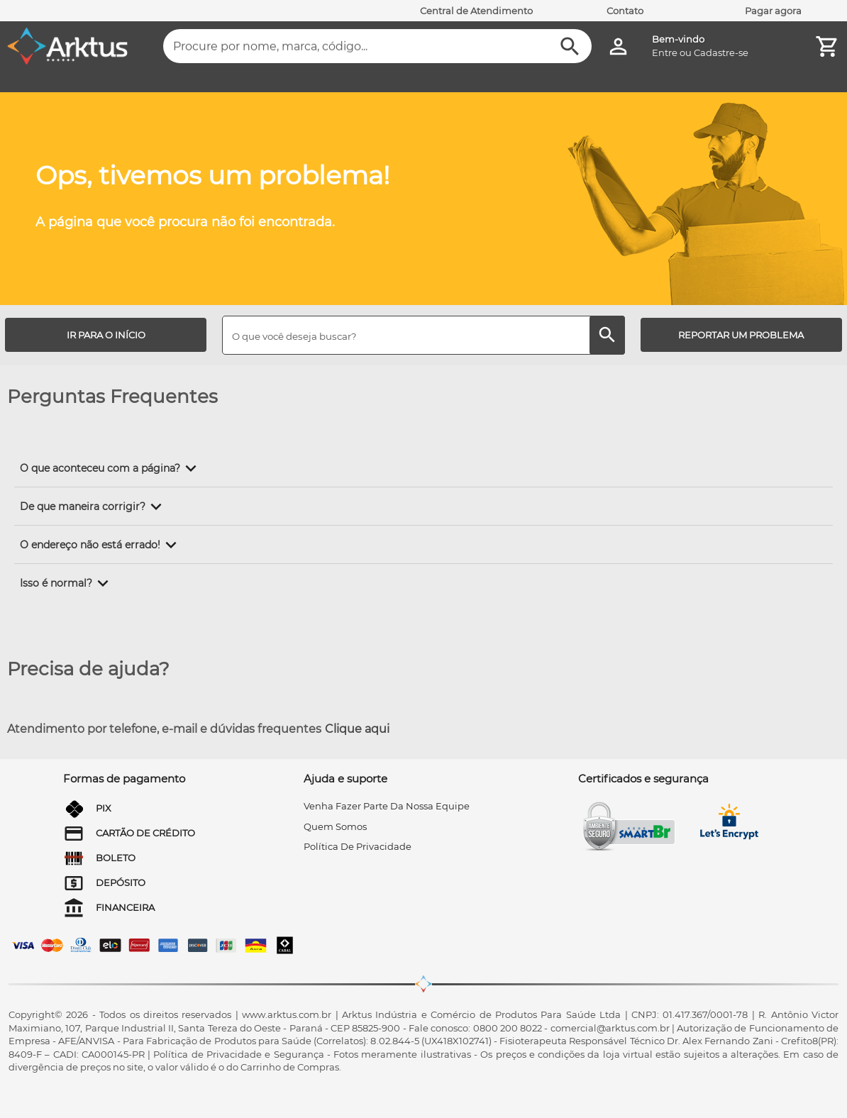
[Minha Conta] (618, 46)
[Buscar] (570, 46)
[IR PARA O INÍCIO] (105, 335)
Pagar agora (773, 10)
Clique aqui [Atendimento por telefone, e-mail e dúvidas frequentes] (357, 729)
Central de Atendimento (476, 10)
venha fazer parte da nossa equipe (387, 806)
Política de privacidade (357, 846)
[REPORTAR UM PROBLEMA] (741, 335)
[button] (110, 468)
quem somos (335, 826)
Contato (625, 10)
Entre (664, 52)
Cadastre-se (721, 52)
